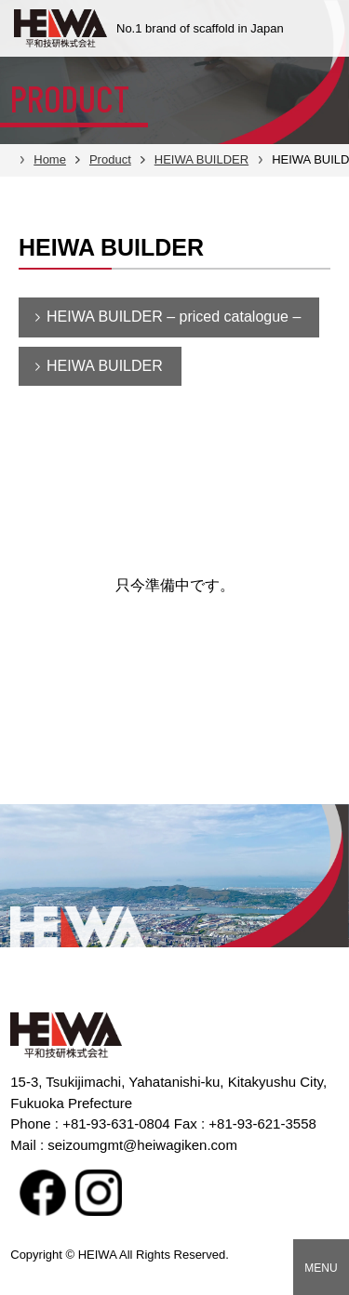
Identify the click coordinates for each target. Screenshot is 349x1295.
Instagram (98, 1192)
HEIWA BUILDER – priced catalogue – (174, 316)
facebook (43, 1192)
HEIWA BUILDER (105, 366)
